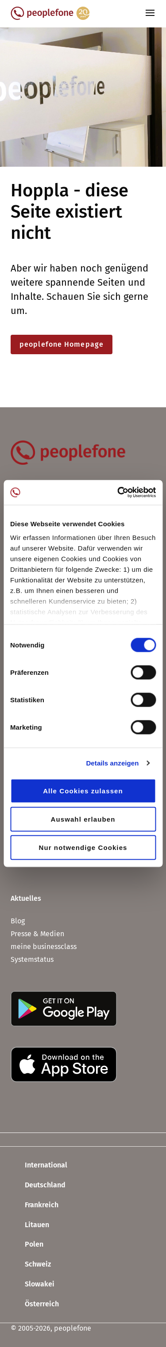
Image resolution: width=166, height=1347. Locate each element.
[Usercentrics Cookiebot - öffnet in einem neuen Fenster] (118, 492)
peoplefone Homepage (61, 344)
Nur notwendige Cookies (83, 847)
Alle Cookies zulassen (83, 790)
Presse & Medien (37, 934)
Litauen (30, 1225)
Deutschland (38, 1185)
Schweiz (31, 1264)
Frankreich (34, 1205)
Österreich (35, 1304)
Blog (18, 921)
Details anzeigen (112, 763)
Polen (27, 1245)
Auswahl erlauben (83, 819)
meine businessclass (44, 946)
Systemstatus (32, 959)
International (39, 1165)
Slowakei (32, 1284)
